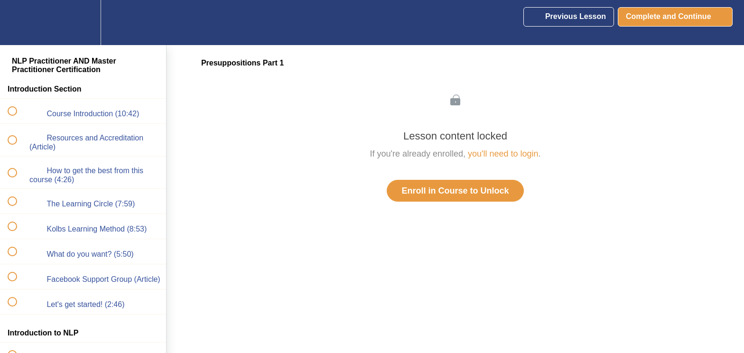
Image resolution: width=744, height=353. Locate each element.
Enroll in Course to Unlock (455, 190)
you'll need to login (503, 153)
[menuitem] (83, 22)
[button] (17, 22)
